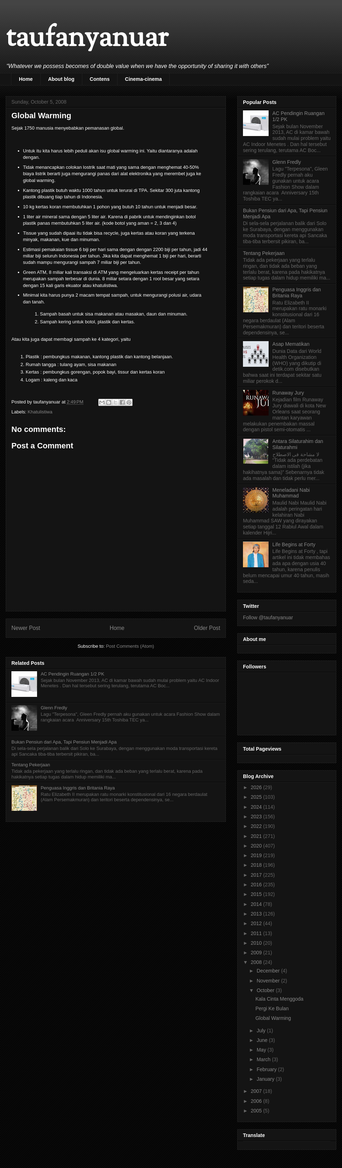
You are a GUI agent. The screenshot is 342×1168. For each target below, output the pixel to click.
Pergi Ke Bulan (272, 1008)
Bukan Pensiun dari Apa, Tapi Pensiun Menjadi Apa (63, 742)
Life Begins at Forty (294, 544)
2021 (257, 836)
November (268, 981)
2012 (257, 923)
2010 (257, 943)
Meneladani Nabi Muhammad (291, 493)
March (264, 1059)
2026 (257, 787)
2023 (257, 816)
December (268, 971)
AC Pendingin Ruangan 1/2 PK (72, 674)
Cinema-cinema (143, 79)
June (262, 1040)
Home (26, 79)
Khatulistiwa (40, 411)
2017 (257, 875)
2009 (257, 952)
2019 (257, 855)
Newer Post (25, 628)
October (266, 990)
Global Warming (273, 1018)
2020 (257, 846)
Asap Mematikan (291, 344)
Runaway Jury (288, 393)
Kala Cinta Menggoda (279, 999)
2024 (257, 807)
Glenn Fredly (54, 707)
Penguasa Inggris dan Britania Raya (78, 788)
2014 (257, 904)
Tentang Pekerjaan (30, 764)
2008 (257, 962)
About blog (61, 79)
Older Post (207, 628)
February (267, 1069)
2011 (257, 933)
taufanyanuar (87, 39)
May (261, 1050)
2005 (257, 1111)
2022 (257, 826)
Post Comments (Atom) (130, 646)
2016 (257, 884)
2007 (257, 1091)
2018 (257, 865)
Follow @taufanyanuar (268, 617)
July (261, 1030)
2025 (257, 797)
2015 (257, 894)
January (266, 1079)
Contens (100, 79)
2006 (257, 1101)
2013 (257, 914)
